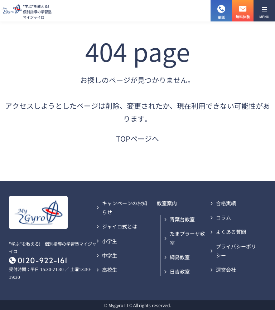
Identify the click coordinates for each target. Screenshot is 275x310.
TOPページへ (137, 138)
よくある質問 (231, 231)
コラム (223, 217)
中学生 (109, 255)
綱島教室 (180, 257)
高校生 (109, 269)
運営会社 (226, 269)
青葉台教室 (182, 219)
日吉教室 (180, 271)
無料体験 (243, 9)
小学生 (109, 241)
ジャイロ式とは (119, 226)
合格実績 (226, 203)
